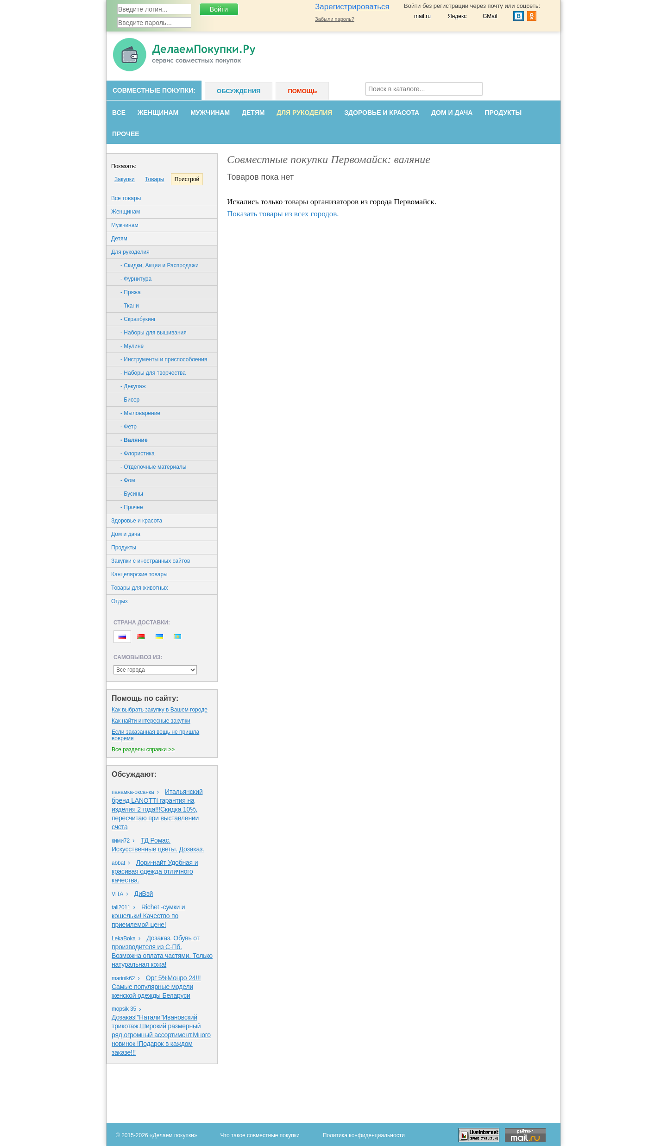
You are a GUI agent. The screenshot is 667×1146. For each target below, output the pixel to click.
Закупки (124, 179)
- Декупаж (133, 386)
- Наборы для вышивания (153, 332)
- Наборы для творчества (153, 373)
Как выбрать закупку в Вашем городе (160, 709)
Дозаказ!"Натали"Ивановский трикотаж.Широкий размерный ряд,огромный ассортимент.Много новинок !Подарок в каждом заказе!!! (161, 1035)
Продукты (503, 112)
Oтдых (119, 601)
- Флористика (137, 453)
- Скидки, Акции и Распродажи (159, 265)
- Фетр (128, 426)
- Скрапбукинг (138, 319)
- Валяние (134, 440)
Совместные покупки (153, 90)
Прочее (125, 134)
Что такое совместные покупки (260, 1135)
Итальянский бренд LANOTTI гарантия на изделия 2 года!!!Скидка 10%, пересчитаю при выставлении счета (157, 809)
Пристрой (187, 179)
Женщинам (158, 112)
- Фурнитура (135, 279)
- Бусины (131, 494)
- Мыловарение (140, 413)
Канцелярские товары (139, 574)
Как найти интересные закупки (151, 721)
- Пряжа (130, 292)
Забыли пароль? (334, 19)
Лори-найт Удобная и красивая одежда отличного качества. (155, 871)
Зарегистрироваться (352, 6)
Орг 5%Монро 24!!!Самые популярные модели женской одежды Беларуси (156, 986)
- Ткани (129, 305)
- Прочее (131, 507)
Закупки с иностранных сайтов (150, 561)
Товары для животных (139, 588)
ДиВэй (143, 893)
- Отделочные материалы (153, 467)
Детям (253, 112)
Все (119, 112)
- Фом (127, 480)
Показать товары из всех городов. (283, 213)
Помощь (302, 91)
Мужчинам (210, 112)
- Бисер (129, 400)
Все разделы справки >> (143, 749)
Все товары (126, 198)
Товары (154, 179)
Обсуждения (238, 91)
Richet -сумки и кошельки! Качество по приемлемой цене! (148, 915)
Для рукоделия (304, 112)
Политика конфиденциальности (364, 1135)
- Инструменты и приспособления (163, 359)
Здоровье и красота (381, 112)
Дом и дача (451, 112)
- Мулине (132, 346)
